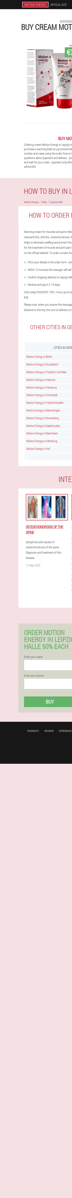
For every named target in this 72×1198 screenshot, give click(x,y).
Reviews (49, 731)
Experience (65, 731)
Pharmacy (33, 731)
